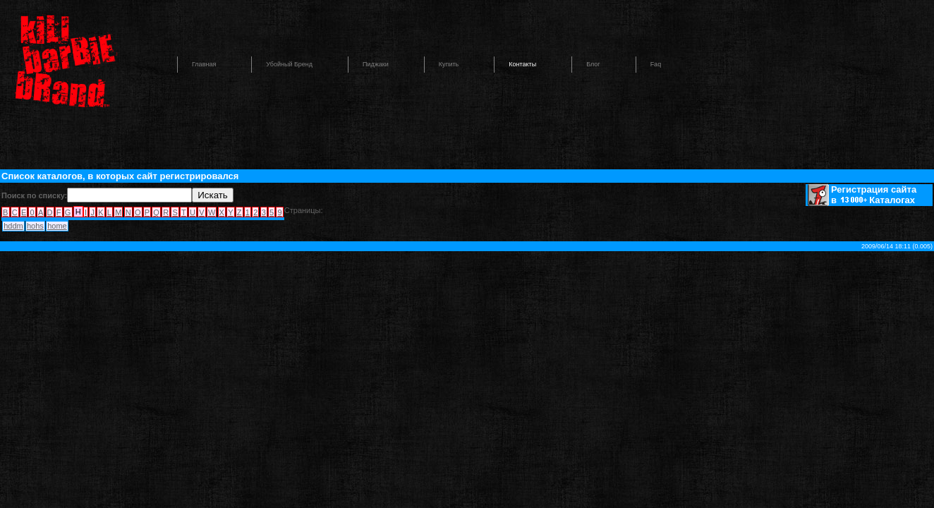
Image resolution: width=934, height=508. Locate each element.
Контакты (522, 64)
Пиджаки (376, 64)
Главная (204, 64)
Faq (656, 64)
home (57, 226)
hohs (35, 226)
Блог (593, 64)
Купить (449, 64)
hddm (13, 226)
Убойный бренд (289, 64)
